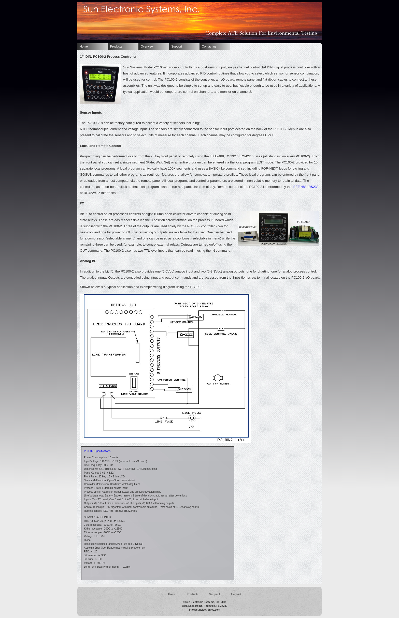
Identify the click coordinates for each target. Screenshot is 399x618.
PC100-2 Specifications (97, 451)
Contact (236, 594)
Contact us (209, 46)
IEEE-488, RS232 (304, 187)
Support (176, 46)
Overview (147, 46)
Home (84, 46)
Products (116, 46)
